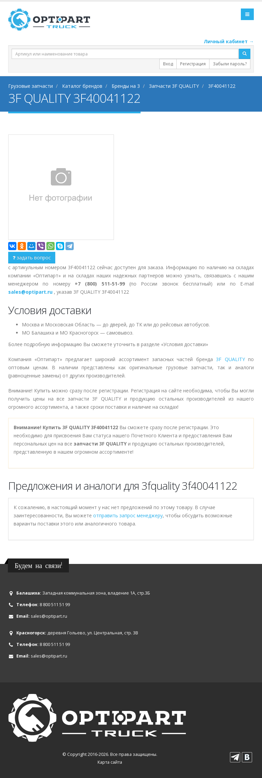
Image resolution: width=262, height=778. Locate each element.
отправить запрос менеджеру (128, 515)
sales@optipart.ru (49, 616)
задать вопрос (32, 257)
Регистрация (193, 64)
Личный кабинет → (229, 41)
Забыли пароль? (230, 64)
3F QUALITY (230, 359)
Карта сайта (110, 762)
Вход (168, 64)
